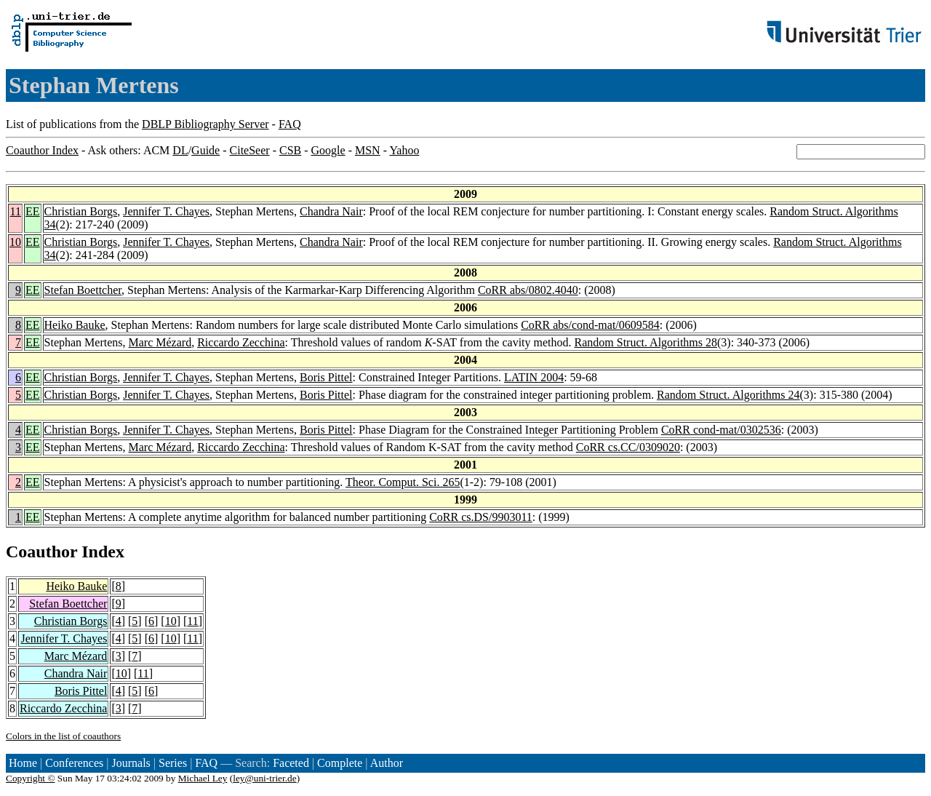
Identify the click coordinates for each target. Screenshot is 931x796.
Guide (205, 150)
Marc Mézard (160, 342)
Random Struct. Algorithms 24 (728, 395)
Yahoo (404, 150)
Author (386, 763)
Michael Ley (203, 778)
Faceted (291, 763)
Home (23, 763)
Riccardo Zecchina (240, 342)
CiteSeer (250, 150)
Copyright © (30, 778)
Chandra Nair (331, 211)
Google (328, 150)
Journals (130, 763)
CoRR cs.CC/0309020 (628, 447)
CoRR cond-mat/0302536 (721, 429)
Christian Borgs (81, 211)
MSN (367, 150)
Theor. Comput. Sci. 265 (402, 482)
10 (15, 242)
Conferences (74, 763)
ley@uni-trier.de (264, 778)
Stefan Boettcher (82, 290)
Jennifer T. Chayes (166, 211)
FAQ (290, 124)
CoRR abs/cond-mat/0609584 (590, 325)
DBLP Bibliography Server (205, 124)
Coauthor (41, 551)
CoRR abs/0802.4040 (528, 290)
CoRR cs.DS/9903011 (480, 517)
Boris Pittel (326, 377)
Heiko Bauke (74, 325)
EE (32, 211)
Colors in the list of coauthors (63, 736)
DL (180, 150)
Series (173, 763)
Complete (339, 763)
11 (15, 211)
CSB (290, 150)
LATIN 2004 (534, 377)
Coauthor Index (42, 150)
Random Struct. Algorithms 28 (646, 342)
